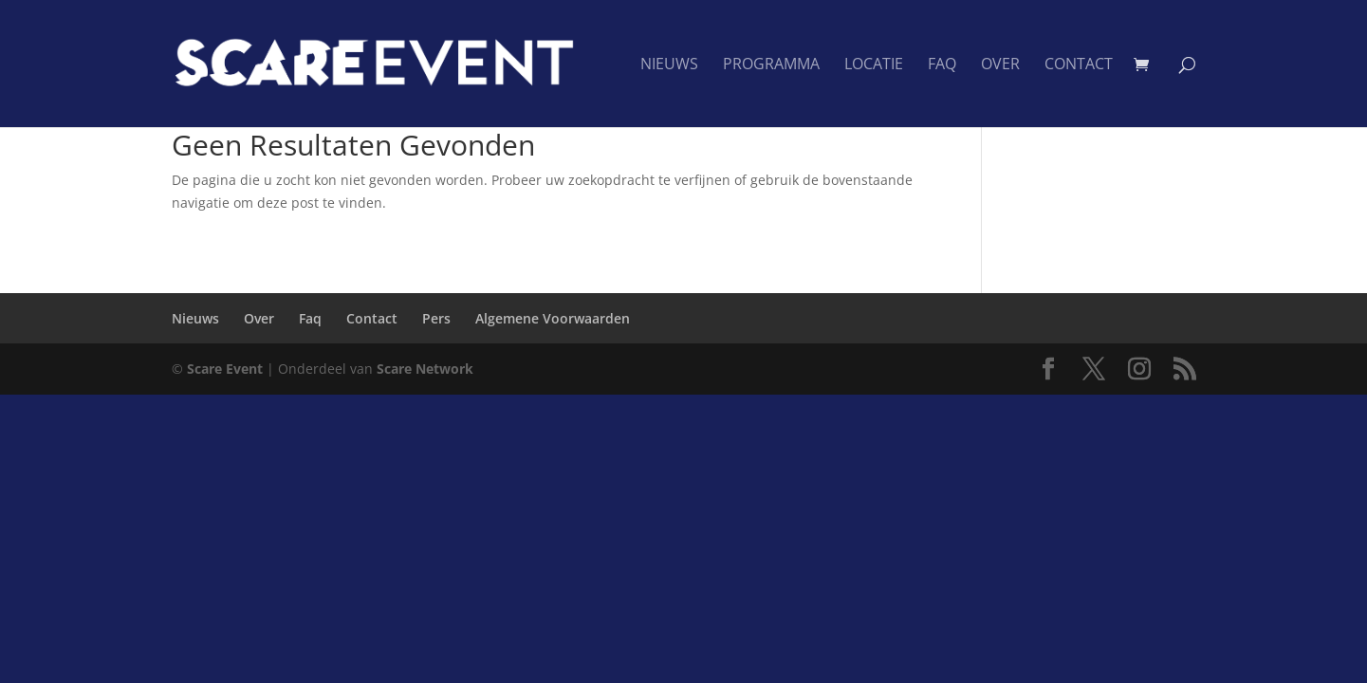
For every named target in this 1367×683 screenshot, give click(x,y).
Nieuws (669, 65)
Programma (771, 65)
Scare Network (425, 369)
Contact (1078, 65)
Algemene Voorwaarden (552, 318)
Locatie (873, 65)
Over (1000, 65)
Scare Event (225, 369)
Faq (942, 65)
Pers (436, 318)
